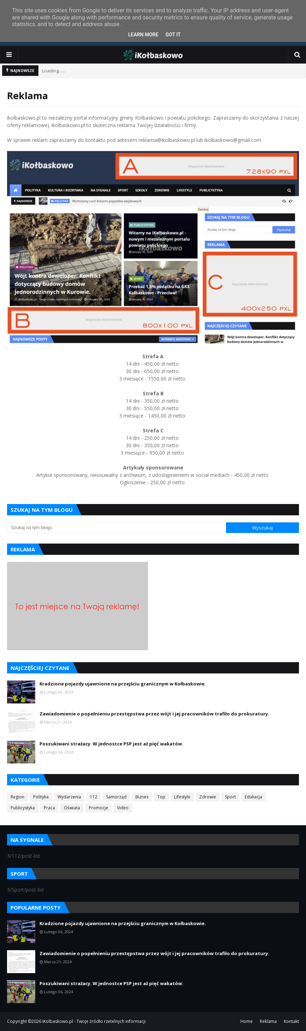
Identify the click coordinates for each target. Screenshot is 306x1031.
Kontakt (291, 1021)
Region (17, 797)
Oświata (72, 808)
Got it (172, 34)
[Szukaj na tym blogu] (116, 527)
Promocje (98, 808)
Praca (49, 808)
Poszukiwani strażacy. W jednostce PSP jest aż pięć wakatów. (111, 744)
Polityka (41, 797)
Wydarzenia (69, 797)
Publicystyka (23, 808)
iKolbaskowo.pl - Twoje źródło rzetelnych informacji (94, 1021)
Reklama (268, 1021)
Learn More (143, 34)
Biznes (141, 797)
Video (123, 808)
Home (246, 1021)
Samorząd (116, 797)
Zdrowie (207, 797)
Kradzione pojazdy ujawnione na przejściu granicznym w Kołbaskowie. (122, 684)
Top (161, 797)
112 (93, 797)
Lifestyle (182, 797)
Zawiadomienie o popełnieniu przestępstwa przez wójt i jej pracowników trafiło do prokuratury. (154, 714)
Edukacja (253, 797)
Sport (230, 797)
